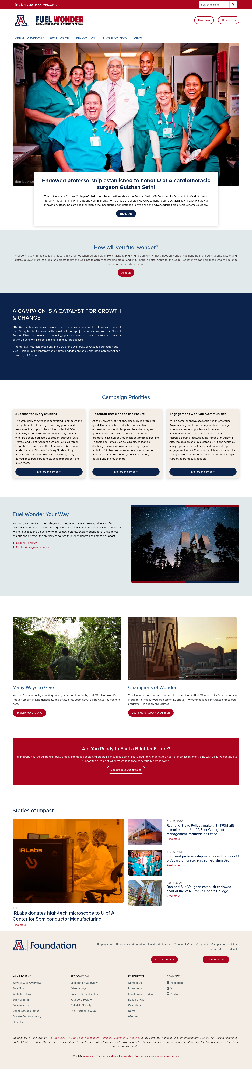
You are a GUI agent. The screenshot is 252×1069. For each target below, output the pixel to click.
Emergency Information (130, 944)
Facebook (176, 983)
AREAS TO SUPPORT (28, 37)
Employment (105, 944)
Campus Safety (183, 944)
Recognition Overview (84, 983)
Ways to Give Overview (27, 983)
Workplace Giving (23, 994)
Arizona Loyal (78, 988)
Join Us (126, 273)
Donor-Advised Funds (26, 1011)
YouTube (175, 994)
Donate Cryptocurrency (27, 1016)
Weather (133, 1016)
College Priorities (26, 543)
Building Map (136, 999)
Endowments (21, 1005)
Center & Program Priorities (32, 547)
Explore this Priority (49, 471)
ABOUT (139, 37)
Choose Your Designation (126, 770)
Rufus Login (135, 988)
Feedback (231, 949)
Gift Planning (21, 999)
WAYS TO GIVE (59, 37)
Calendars (134, 1005)
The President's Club (83, 1011)
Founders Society (81, 999)
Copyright (202, 944)
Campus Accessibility (224, 944)
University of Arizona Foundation (100, 1055)
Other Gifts (19, 1022)
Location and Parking (141, 994)
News (131, 1011)
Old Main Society (80, 1005)
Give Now (204, 20)
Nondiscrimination (159, 944)
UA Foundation (215, 959)
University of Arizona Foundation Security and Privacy (149, 1055)
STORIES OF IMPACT (116, 37)
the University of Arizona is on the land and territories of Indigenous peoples (94, 1038)
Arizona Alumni (164, 959)
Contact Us (229, 20)
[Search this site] (214, 4)
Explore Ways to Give (29, 712)
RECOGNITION (85, 37)
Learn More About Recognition (151, 712)
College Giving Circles (84, 994)
